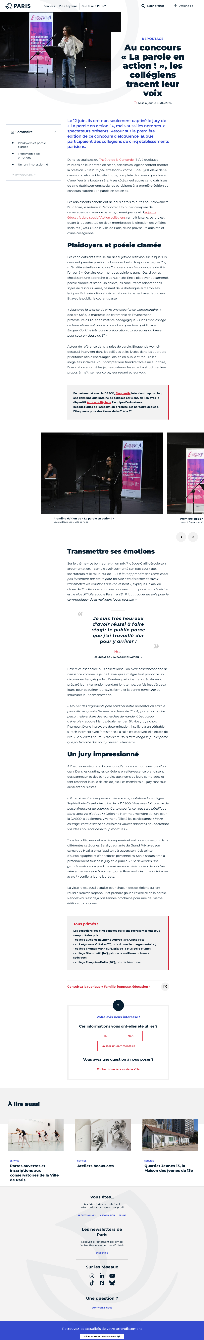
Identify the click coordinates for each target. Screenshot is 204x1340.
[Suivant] (193, 537)
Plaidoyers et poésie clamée (32, 145)
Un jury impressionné (33, 164)
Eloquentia (123, 393)
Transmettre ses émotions (29, 156)
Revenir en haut (25, 174)
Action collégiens (99, 402)
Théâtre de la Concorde (116, 160)
